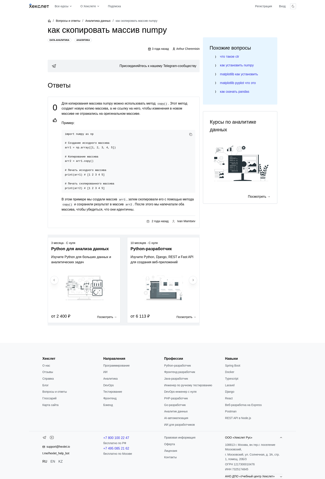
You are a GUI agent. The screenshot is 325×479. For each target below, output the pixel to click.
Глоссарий (49, 398)
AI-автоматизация (176, 418)
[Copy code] (191, 134)
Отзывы (47, 372)
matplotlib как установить (239, 74)
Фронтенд (109, 398)
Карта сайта (50, 405)
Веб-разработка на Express (243, 405)
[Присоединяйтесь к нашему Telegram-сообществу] (124, 66)
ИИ (105, 372)
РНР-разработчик (176, 398)
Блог (45, 385)
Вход (282, 6)
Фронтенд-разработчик (179, 372)
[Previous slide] (54, 280)
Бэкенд (108, 405)
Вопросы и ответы (68, 20)
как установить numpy (237, 65)
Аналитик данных (176, 411)
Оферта (169, 444)
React (229, 398)
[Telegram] (44, 438)
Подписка (114, 6)
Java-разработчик (176, 378)
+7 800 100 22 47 (116, 438)
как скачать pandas (234, 91)
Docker (229, 372)
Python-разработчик (177, 365)
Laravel (230, 385)
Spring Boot (232, 365)
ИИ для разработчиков (179, 424)
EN (53, 461)
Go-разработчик (175, 405)
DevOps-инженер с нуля (180, 391)
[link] (124, 66)
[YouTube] (52, 438)
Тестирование (112, 391)
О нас (46, 365)
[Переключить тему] (293, 6)
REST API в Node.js (238, 418)
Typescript (231, 378)
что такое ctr (229, 56)
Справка (48, 378)
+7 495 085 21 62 (116, 448)
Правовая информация (179, 437)
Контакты (170, 457)
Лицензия (170, 450)
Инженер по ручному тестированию (188, 385)
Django (229, 391)
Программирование (116, 365)
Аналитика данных (98, 20)
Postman (230, 411)
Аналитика (110, 378)
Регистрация (263, 6)
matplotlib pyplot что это (238, 83)
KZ (60, 461)
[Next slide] (193, 280)
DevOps (108, 385)
